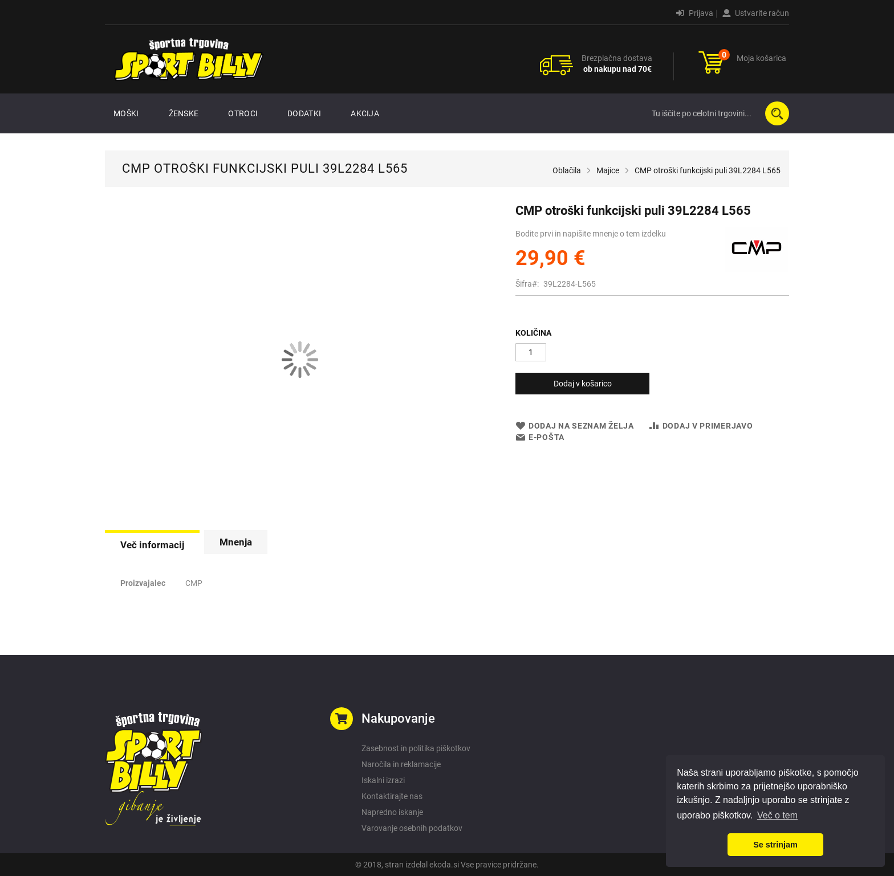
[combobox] (718, 113)
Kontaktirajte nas (391, 796)
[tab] (152, 543)
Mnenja (236, 542)
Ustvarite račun (755, 13)
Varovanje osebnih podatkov (411, 828)
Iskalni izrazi (383, 780)
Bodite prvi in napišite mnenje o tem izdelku (590, 233)
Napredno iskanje (392, 812)
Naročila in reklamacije (401, 764)
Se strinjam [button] (775, 844)
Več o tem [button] (777, 815)
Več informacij (152, 545)
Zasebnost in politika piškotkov (415, 748)
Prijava (694, 13)
